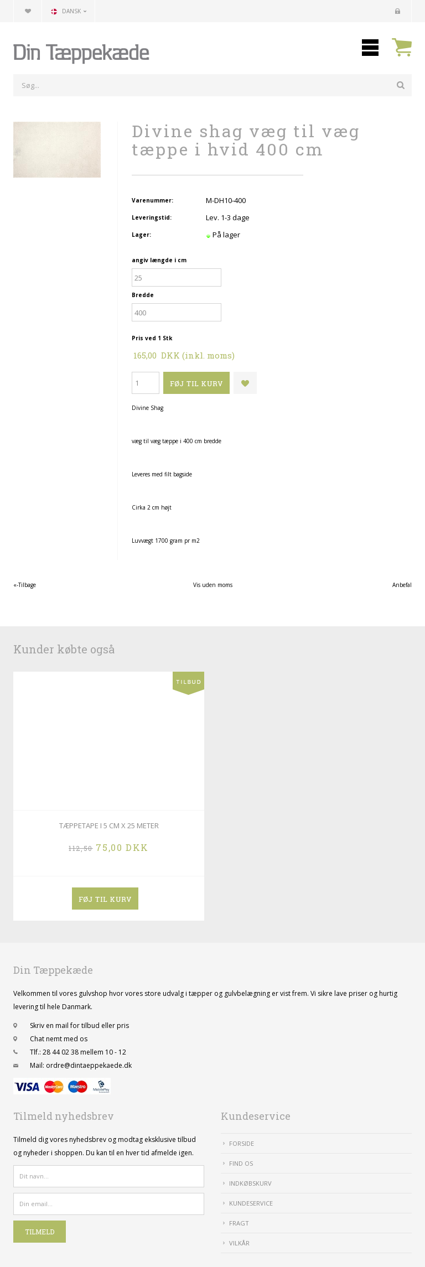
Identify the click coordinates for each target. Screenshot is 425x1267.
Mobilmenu (370, 47)
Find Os (241, 1163)
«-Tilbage (24, 585)
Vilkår (239, 1243)
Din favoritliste (28, 11)
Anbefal (402, 585)
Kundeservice (251, 1203)
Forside (241, 1143)
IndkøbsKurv (250, 1183)
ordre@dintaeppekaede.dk (89, 1065)
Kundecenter (397, 11)
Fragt (239, 1223)
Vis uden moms (212, 585)
